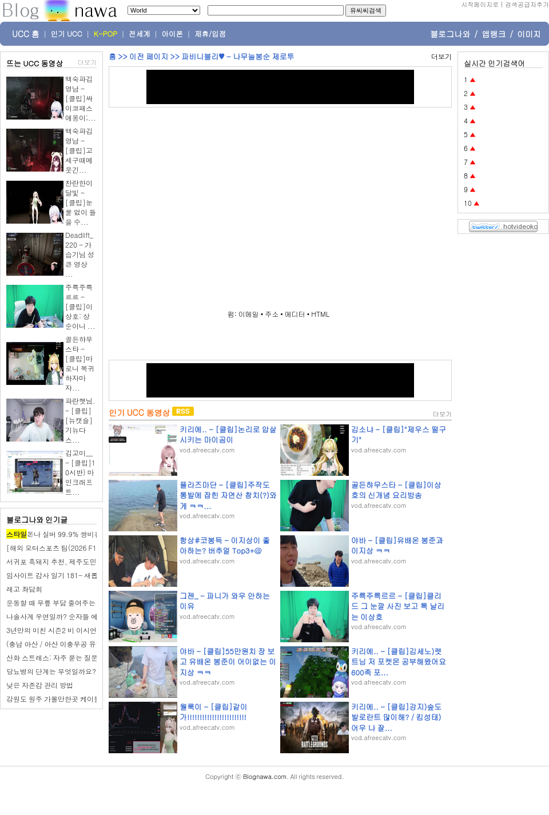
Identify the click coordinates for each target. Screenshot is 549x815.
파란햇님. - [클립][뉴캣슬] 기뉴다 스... (80, 420)
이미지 (529, 33)
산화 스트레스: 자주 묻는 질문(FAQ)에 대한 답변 (80, 657)
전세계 (139, 34)
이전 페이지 (148, 56)
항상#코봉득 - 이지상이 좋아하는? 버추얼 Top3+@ (225, 545)
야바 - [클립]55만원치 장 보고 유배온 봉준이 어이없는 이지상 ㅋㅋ (228, 661)
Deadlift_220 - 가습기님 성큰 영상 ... (79, 254)
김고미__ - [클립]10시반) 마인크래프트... (80, 472)
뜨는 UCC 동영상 (34, 63)
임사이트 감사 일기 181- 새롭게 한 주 (64, 575)
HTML (320, 314)
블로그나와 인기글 (36, 519)
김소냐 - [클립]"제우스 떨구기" (398, 434)
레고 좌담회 (24, 589)
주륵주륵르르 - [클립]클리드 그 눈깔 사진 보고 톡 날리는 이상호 (397, 606)
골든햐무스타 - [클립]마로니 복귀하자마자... (79, 363)
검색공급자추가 (527, 4)
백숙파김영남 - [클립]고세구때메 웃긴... (79, 150)
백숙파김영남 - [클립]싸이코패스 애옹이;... (80, 98)
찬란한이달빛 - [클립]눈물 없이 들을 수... (80, 202)
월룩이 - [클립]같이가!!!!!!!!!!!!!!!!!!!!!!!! (214, 711)
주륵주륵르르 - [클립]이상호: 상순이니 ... (80, 306)
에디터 (295, 314)
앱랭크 (494, 33)
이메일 (248, 314)
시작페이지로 (480, 4)
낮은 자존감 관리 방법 (39, 685)
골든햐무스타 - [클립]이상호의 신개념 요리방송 (396, 489)
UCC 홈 (25, 33)
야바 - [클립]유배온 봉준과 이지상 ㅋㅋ (397, 545)
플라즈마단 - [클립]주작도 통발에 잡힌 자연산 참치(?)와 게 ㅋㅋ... (228, 495)
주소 (272, 314)
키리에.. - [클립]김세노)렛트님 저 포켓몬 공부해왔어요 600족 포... (398, 661)
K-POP (105, 34)
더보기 (87, 62)
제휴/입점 (210, 34)
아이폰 (173, 34)
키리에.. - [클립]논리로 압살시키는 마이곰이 (228, 434)
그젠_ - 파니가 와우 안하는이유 (225, 600)
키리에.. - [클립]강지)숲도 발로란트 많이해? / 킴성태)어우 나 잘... (396, 717)
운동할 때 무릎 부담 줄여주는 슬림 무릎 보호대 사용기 (88, 602)
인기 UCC (66, 34)
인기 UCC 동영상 (139, 412)
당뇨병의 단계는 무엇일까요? (51, 671)
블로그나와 (450, 33)
